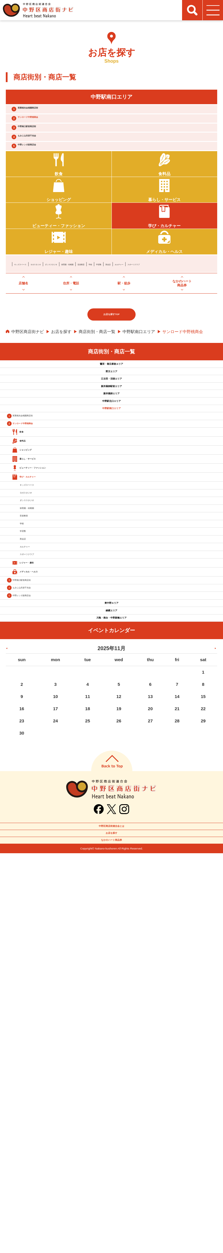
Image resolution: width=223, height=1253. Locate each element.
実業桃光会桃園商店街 (49, 112)
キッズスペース (28, 305)
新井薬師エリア (111, 493)
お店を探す (61, 387)
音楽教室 (148, 305)
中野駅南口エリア (139, 387)
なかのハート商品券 (111, 1235)
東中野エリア (111, 950)
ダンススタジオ (89, 305)
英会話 (195, 305)
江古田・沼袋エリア (111, 459)
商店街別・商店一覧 (97, 387)
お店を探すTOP (111, 370)
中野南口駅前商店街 (46, 142)
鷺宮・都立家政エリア (111, 424)
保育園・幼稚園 (122, 305)
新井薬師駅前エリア (111, 476)
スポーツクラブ (53, 313)
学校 (165, 305)
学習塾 (179, 305)
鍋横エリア (111, 968)
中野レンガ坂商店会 (46, 173)
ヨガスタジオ (59, 305)
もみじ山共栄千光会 (46, 157)
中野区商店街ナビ (27, 387)
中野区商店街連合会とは (111, 1203)
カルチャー (24, 313)
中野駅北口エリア (111, 511)
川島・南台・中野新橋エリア (111, 985)
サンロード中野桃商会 (49, 127)
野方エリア (111, 441)
